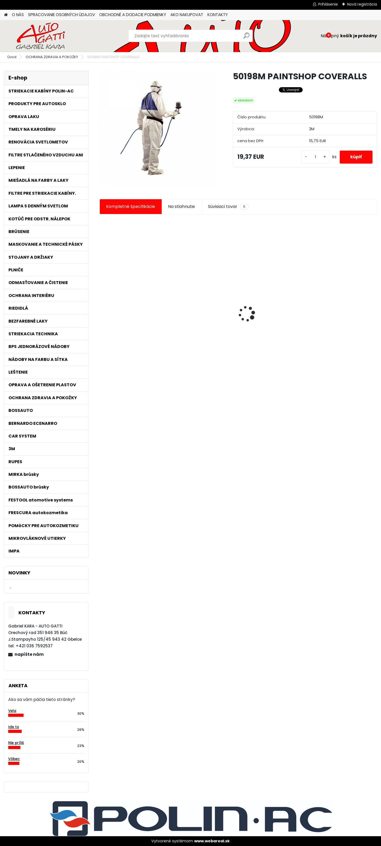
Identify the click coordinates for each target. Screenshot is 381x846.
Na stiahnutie (181, 206)
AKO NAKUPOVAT (186, 14)
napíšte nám (29, 654)
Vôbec (14, 758)
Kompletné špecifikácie (130, 206)
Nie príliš (16, 742)
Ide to (13, 726)
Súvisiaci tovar (228, 206)
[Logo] (40, 36)
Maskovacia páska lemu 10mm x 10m (269, 317)
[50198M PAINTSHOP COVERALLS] (157, 129)
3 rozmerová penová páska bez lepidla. (131, 300)
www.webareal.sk (212, 841)
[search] (246, 37)
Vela (12, 710)
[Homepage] (6, 15)
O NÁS (18, 14)
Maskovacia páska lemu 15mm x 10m (339, 317)
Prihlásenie (328, 4)
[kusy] (315, 157)
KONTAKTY (217, 14)
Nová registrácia (362, 4)
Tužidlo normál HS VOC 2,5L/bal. (197, 318)
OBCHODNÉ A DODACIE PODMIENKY (132, 14)
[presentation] (102, 305)
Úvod (11, 56)
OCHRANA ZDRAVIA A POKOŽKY (52, 56)
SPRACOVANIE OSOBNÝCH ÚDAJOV (61, 14)
